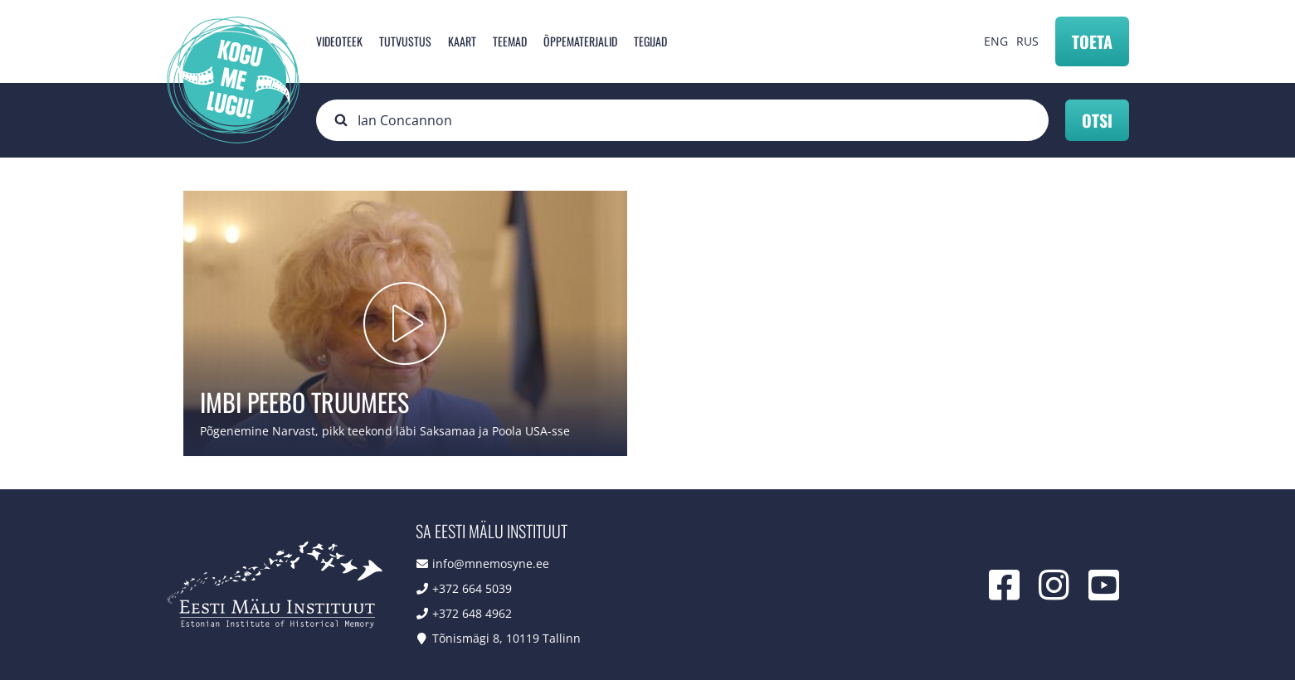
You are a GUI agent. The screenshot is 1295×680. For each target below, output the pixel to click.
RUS (1027, 41)
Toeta (1092, 41)
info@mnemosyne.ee (490, 563)
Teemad (510, 41)
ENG (996, 41)
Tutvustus (405, 41)
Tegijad (650, 41)
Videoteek (339, 41)
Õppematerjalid (580, 41)
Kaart (462, 41)
